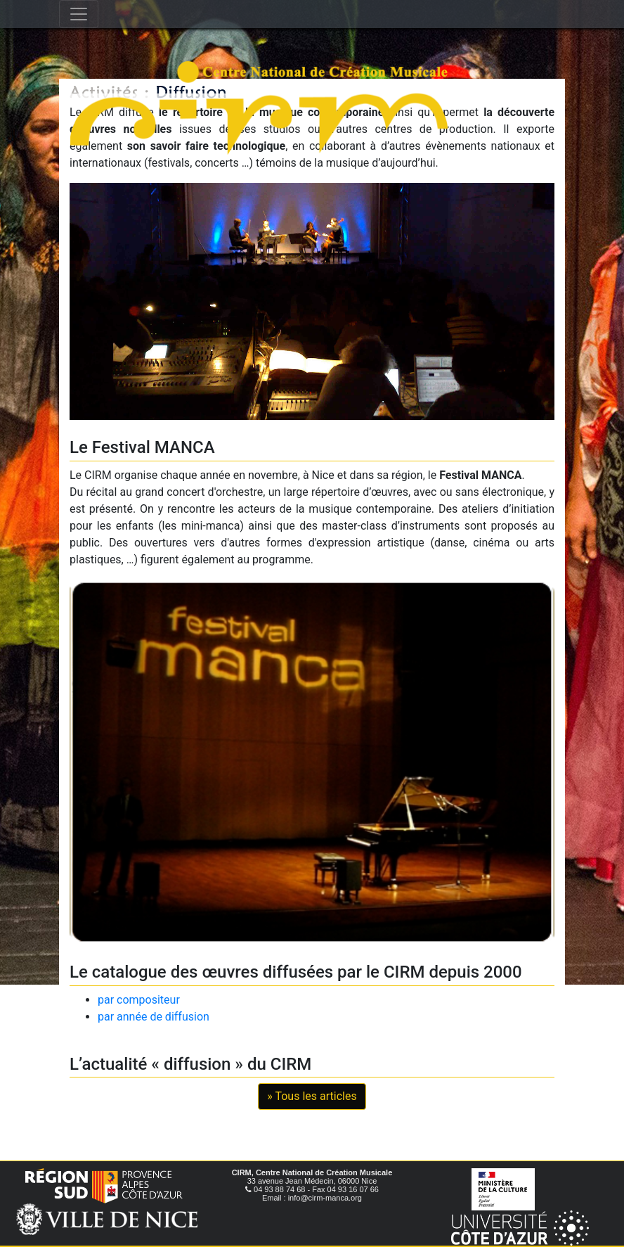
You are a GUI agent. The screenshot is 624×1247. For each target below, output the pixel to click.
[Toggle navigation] (78, 14)
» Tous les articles (311, 1096)
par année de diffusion (153, 1016)
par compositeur (139, 999)
